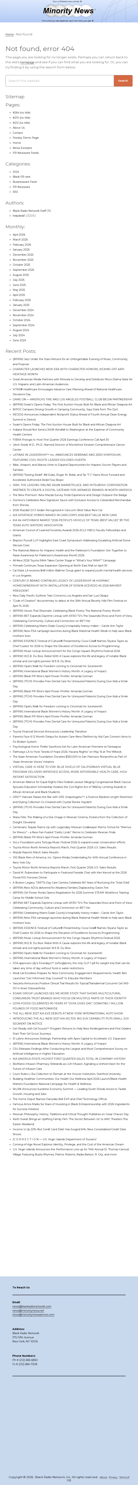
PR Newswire (23, 187)
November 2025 (25, 260)
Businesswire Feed (28, 182)
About (103, 1477)
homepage (29, 62)
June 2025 (21, 285)
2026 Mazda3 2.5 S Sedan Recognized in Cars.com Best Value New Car (67, 540)
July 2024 (20, 335)
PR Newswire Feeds (28, 153)
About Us (20, 128)
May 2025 (20, 290)
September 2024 (26, 325)
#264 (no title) (24, 113)
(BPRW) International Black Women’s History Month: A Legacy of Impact (70, 737)
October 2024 (23, 320)
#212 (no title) (23, 123)
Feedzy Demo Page (28, 138)
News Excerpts (24, 148)
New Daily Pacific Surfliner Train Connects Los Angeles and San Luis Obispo (72, 636)
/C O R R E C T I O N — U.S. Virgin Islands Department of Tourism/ (63, 1310)
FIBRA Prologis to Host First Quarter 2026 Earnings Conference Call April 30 (72, 460)
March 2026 (22, 240)
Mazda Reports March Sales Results (41, 953)
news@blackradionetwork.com (31, 1397)
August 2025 (23, 275)
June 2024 (21, 340)
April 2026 (20, 235)
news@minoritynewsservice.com (33, 1405)
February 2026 (24, 245)
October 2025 (23, 265)
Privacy (115, 1477)
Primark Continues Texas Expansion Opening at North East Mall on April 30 (71, 606)
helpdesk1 (21, 216)
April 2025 (20, 295)
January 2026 (23, 250)
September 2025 (26, 270)
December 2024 (25, 310)
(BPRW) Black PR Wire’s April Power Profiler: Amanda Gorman (61, 742)
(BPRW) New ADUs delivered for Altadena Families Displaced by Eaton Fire (72, 998)
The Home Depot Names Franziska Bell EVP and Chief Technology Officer (71, 1265)
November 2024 (25, 315)
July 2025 (20, 280)
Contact (19, 133)
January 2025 (23, 305)
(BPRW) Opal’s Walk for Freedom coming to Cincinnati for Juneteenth (68, 732)
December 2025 (25, 255)
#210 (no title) (23, 118)
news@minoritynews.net (28, 1401)
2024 (16, 172)
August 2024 (23, 330)
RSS (16, 192)
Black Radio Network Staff (33, 211)
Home (18, 143)
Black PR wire (23, 177)
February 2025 (24, 300)
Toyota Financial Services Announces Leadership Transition (59, 797)
